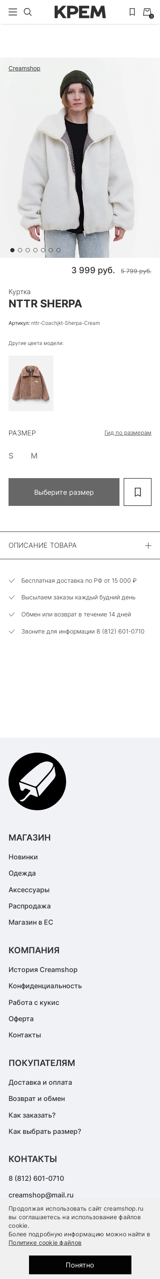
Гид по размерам (128, 432)
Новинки (23, 857)
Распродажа (30, 906)
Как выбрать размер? (45, 1131)
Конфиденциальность (45, 985)
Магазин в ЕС (31, 922)
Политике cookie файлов (45, 1242)
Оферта (21, 1018)
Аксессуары (29, 889)
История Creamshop (43, 969)
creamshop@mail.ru (41, 1195)
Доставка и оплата (40, 1082)
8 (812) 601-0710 (36, 1178)
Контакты (25, 1035)
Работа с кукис (34, 1002)
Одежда (22, 873)
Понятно (80, 1265)
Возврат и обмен (37, 1098)
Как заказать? (32, 1115)
